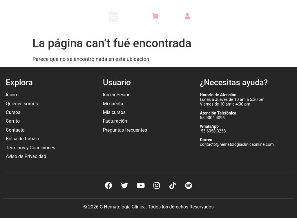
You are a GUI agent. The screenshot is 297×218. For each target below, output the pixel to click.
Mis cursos (114, 112)
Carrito (13, 121)
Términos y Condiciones (30, 147)
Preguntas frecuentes (125, 130)
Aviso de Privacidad (26, 156)
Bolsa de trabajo (22, 138)
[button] (113, 17)
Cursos (13, 112)
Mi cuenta (113, 103)
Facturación (115, 121)
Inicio (11, 94)
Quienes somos (22, 103)
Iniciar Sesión (117, 94)
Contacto (15, 130)
